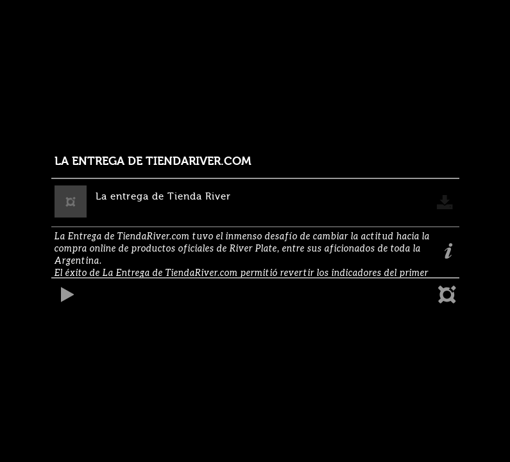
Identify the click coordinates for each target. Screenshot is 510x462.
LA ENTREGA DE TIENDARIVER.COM (153, 161)
